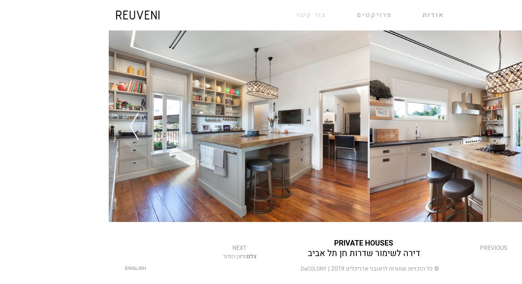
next (131, 248)
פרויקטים (265, 15)
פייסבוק (496, 268)
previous (385, 248)
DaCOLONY (205, 269)
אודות (324, 15)
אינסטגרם (464, 268)
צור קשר (432, 268)
